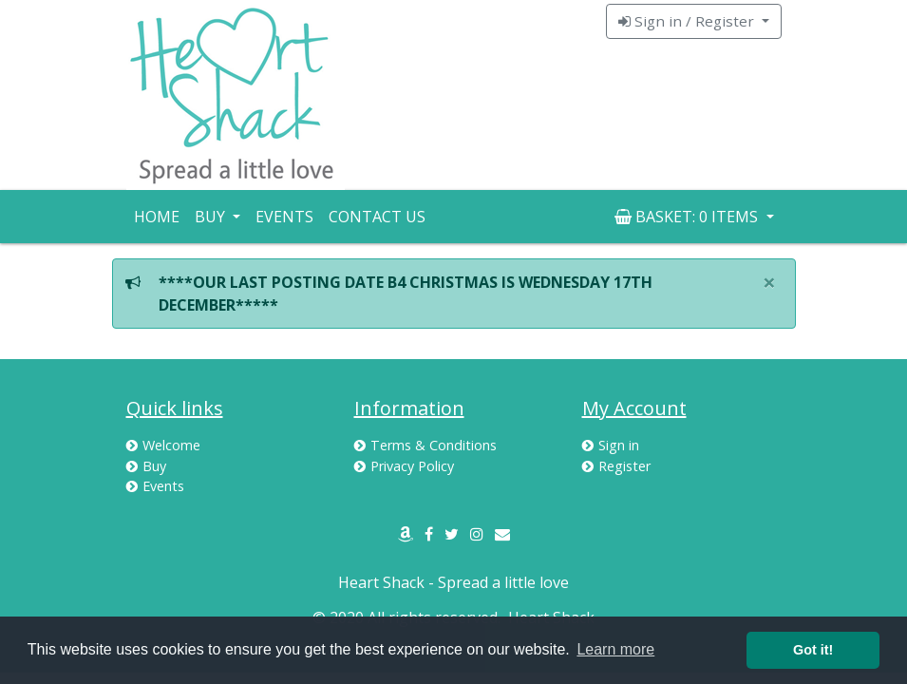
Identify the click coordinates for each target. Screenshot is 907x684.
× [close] (769, 281)
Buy (146, 466)
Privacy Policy (404, 466)
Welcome (163, 445)
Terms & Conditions (425, 445)
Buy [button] (212, 216)
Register (616, 466)
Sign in (610, 445)
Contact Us (377, 216)
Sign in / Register (688, 20)
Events (284, 216)
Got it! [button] (813, 649)
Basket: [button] (688, 216)
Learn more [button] (615, 649)
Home (157, 216)
